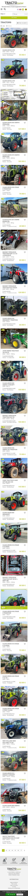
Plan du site (14, 884)
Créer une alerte (22, 23)
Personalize (19, 894)
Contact (14, 886)
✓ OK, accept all (10, 894)
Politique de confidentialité (14, 888)
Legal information (14, 885)
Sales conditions (14, 882)
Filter (3, 14)
